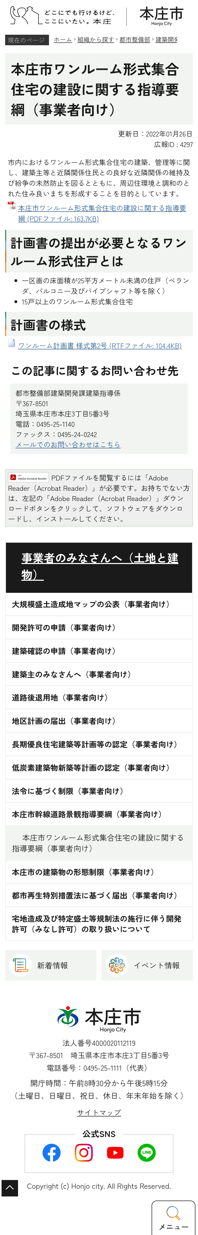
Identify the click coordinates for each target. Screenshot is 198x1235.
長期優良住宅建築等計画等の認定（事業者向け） (97, 744)
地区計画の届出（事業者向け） (66, 720)
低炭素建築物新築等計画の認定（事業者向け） (93, 767)
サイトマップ (99, 1112)
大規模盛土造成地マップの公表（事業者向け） (93, 604)
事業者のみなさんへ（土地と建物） (99, 565)
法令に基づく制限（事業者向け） (70, 791)
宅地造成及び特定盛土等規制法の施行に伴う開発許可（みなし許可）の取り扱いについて (97, 923)
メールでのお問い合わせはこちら (68, 444)
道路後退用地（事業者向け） (62, 697)
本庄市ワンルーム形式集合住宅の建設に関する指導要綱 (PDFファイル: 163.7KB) (102, 213)
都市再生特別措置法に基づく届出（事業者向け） (97, 895)
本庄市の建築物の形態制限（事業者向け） (85, 872)
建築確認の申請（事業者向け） (66, 651)
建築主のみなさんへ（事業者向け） (73, 674)
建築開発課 (170, 39)
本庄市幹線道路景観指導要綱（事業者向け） (89, 814)
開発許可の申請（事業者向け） (66, 627)
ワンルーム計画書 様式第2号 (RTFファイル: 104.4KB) (100, 345)
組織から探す (95, 39)
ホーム (63, 39)
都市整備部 (134, 39)
